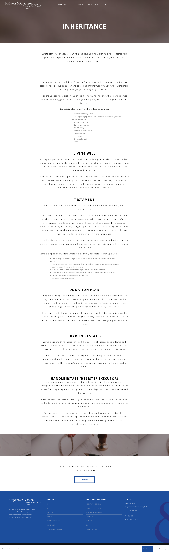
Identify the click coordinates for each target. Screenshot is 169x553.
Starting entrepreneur (94, 512)
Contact (50, 517)
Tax (87, 525)
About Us (50, 508)
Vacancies (50, 512)
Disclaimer (51, 525)
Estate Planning (91, 529)
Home (49, 504)
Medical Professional (93, 504)
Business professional (94, 508)
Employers (90, 517)
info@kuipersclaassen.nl (133, 519)
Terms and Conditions (55, 529)
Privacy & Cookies (53, 521)
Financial (89, 521)
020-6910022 (132, 516)
